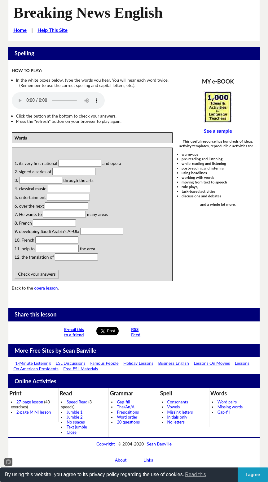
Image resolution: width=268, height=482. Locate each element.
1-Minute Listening (33, 363)
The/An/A (125, 406)
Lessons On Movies (212, 363)
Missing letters (180, 412)
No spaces (76, 422)
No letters (176, 422)
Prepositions (128, 412)
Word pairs (227, 401)
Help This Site (52, 30)
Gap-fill (123, 401)
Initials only (177, 417)
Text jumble (77, 426)
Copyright (105, 443)
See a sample (218, 131)
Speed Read (77, 401)
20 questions (128, 422)
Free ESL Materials (80, 368)
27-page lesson (29, 401)
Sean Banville (159, 443)
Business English (173, 363)
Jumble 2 (74, 417)
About (121, 460)
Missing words (230, 406)
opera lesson (46, 287)
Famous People (104, 363)
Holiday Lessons (138, 363)
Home (20, 30)
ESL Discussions (70, 363)
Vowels (173, 406)
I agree (253, 474)
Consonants (177, 401)
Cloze (72, 432)
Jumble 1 (74, 412)
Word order (127, 417)
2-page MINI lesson (33, 412)
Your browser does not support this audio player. (58, 100)
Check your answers (37, 274)
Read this (195, 474)
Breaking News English (88, 12)
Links (148, 460)
